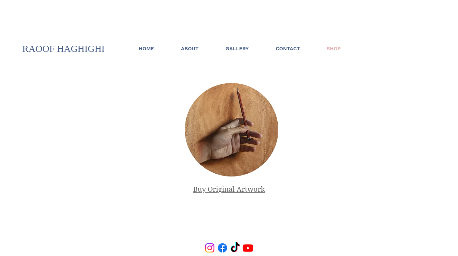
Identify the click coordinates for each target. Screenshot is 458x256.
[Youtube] (248, 248)
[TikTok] (235, 248)
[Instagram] (210, 248)
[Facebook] (222, 248)
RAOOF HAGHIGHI (63, 48)
